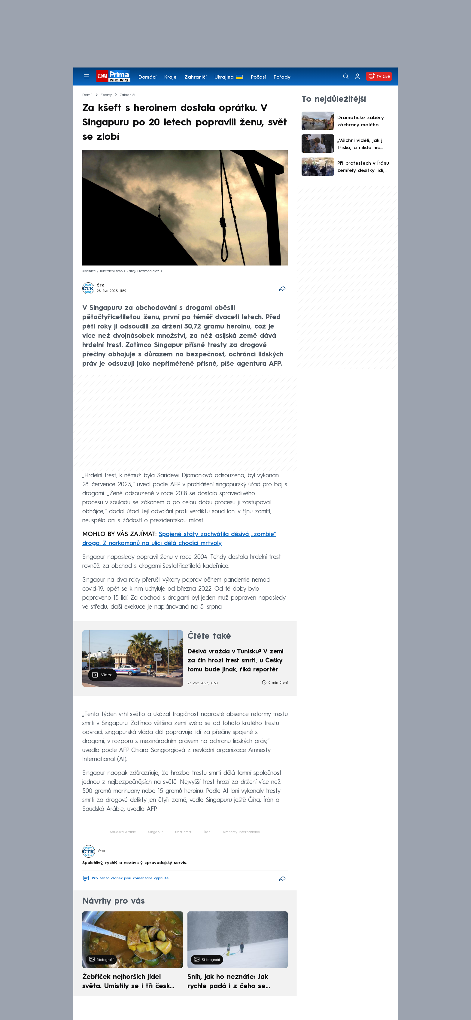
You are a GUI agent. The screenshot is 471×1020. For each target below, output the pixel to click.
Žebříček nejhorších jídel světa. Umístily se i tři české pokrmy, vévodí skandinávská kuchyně (129, 982)
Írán (207, 832)
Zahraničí (195, 77)
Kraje (170, 77)
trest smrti (183, 832)
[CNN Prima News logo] (113, 76)
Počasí (258, 77)
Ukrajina (224, 77)
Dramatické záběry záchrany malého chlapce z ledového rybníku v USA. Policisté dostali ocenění (364, 122)
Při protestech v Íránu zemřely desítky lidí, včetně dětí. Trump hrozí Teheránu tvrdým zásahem (364, 167)
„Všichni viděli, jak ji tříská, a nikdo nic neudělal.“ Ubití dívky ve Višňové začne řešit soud (364, 145)
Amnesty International (241, 832)
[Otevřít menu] (86, 76)
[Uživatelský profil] (357, 76)
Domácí (147, 77)
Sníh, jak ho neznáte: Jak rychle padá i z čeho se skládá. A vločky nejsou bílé (232, 982)
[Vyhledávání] (345, 76)
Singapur (155, 832)
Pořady (282, 77)
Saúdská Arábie (123, 832)
